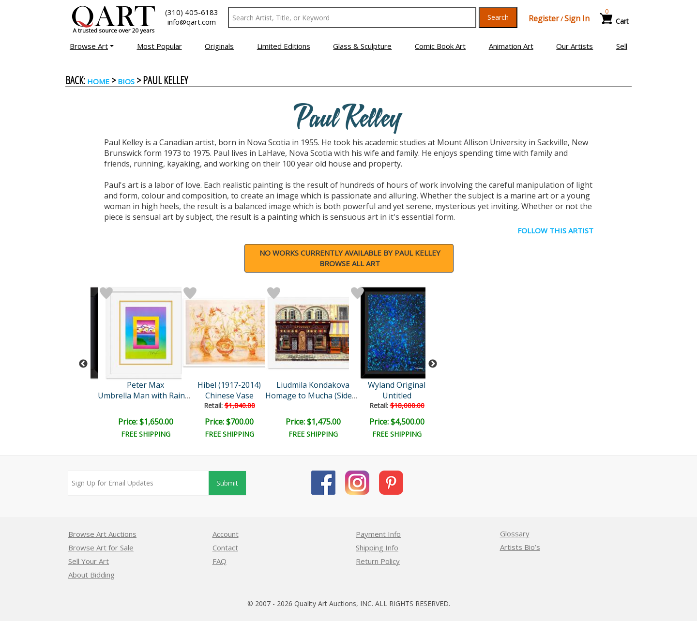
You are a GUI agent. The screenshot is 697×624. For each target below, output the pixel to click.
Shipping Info (377, 547)
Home (98, 81)
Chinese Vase (229, 395)
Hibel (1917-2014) (229, 385)
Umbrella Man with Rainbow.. (150, 395)
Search (498, 17)
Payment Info (378, 534)
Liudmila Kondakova (312, 385)
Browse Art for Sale (101, 547)
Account (225, 534)
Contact (225, 547)
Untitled (396, 395)
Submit (227, 482)
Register (544, 18)
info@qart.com (191, 22)
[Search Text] (352, 17)
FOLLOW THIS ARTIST (555, 230)
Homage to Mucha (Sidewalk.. (318, 395)
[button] (92, 46)
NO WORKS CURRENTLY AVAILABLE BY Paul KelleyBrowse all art (349, 258)
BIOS (126, 81)
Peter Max (145, 385)
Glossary (515, 533)
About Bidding (91, 574)
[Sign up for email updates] (138, 483)
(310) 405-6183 (191, 12)
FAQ (219, 561)
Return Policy (378, 561)
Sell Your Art (88, 561)
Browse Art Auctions (102, 534)
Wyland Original (396, 385)
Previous (83, 364)
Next (433, 364)
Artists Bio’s (520, 547)
